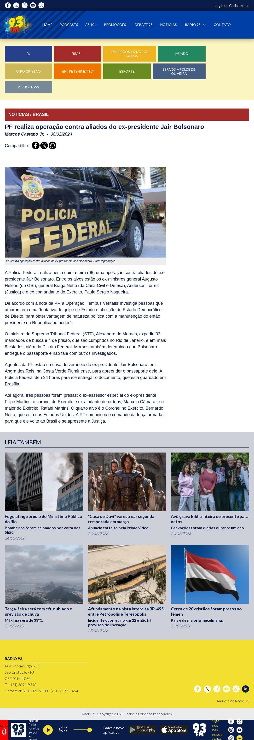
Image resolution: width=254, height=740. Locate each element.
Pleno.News (28, 87)
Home (47, 25)
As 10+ (90, 25)
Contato (222, 25)
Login (219, 5)
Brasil (77, 54)
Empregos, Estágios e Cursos (129, 54)
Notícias (168, 25)
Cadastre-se (239, 5)
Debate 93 (143, 25)
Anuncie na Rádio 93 (233, 701)
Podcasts (69, 25)
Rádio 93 (193, 25)
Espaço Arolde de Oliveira (179, 71)
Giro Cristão (28, 71)
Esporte (127, 71)
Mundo (181, 54)
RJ (28, 54)
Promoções (115, 25)
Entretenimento (77, 71)
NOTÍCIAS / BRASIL (28, 114)
